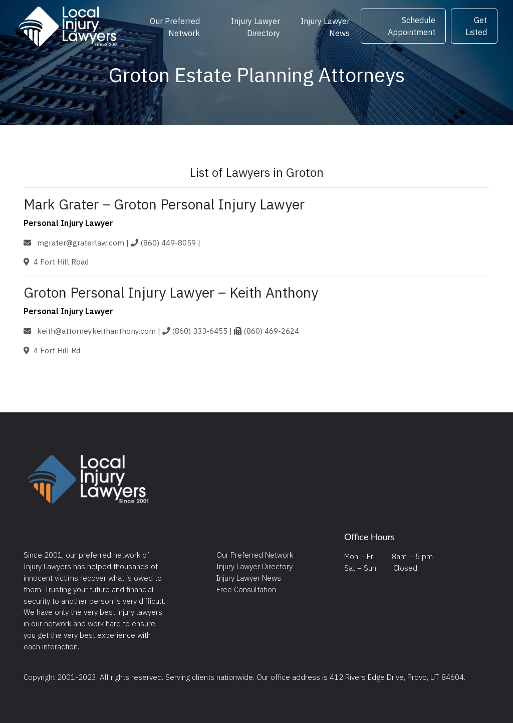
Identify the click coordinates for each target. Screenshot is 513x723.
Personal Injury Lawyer (68, 223)
